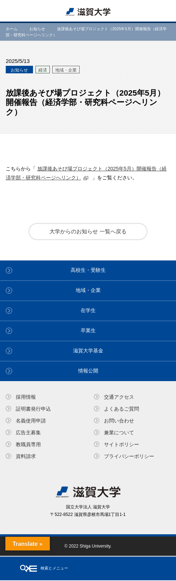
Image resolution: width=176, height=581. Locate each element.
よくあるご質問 (121, 409)
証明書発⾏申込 (33, 409)
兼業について (119, 432)
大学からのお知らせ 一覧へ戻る (87, 231)
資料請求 (26, 456)
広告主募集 (28, 432)
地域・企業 (88, 290)
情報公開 (88, 371)
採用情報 (26, 397)
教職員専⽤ (28, 444)
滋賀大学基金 (88, 350)
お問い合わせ (119, 421)
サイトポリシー (121, 444)
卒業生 (88, 330)
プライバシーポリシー (129, 456)
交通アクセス (119, 397)
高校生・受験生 (88, 270)
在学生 (88, 310)
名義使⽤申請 (31, 421)
